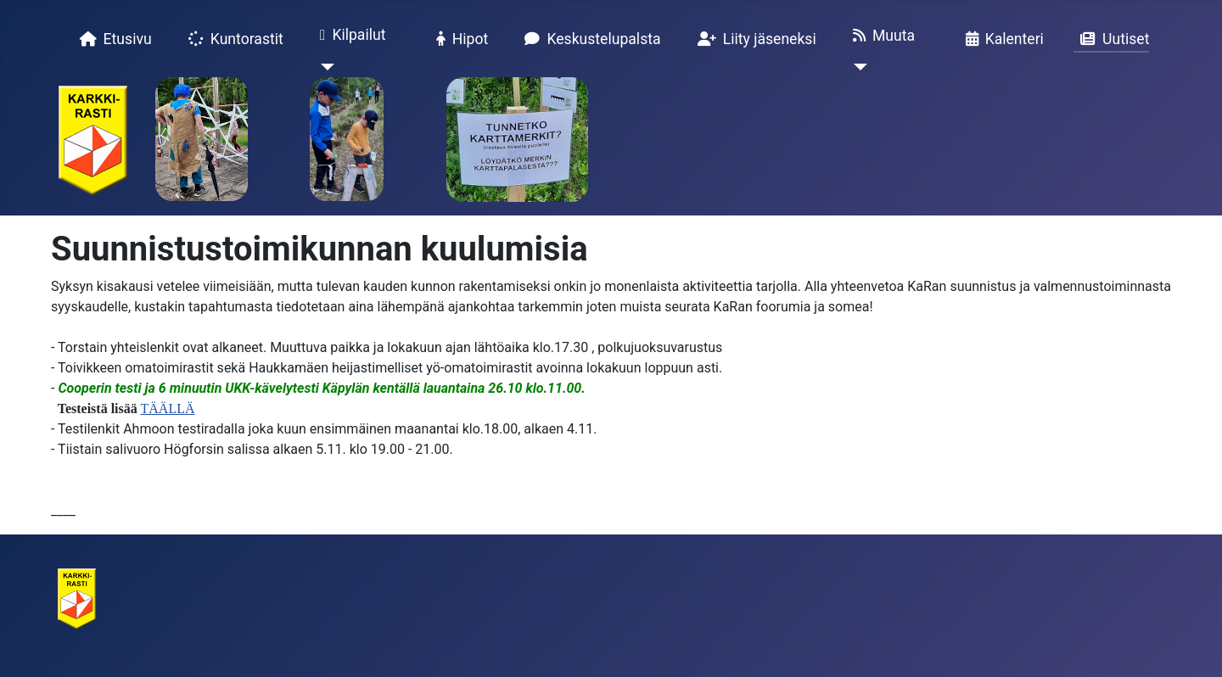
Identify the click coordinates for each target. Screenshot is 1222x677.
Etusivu (112, 39)
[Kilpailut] (323, 67)
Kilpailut (349, 35)
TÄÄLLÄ (168, 408)
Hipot (459, 39)
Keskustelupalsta (589, 39)
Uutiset (1111, 39)
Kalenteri (1001, 39)
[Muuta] (856, 67)
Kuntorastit (232, 39)
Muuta (880, 35)
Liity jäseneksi (753, 39)
